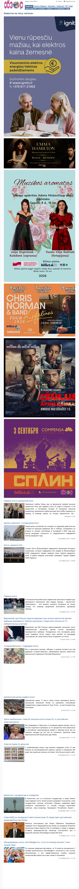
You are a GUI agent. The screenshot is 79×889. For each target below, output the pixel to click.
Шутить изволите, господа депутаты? (21, 523)
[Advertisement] (39, 578)
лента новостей (31, 9)
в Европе (49, 9)
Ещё (70, 6)
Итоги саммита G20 (13, 545)
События (60, 6)
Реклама (51, 6)
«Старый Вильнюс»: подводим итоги (21, 646)
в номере (41, 9)
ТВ (66, 6)
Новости (29, 6)
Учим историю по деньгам (16, 744)
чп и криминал (59, 9)
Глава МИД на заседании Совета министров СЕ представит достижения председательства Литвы (38, 818)
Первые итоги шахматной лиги (18, 500)
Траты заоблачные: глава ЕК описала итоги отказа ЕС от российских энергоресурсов (36, 720)
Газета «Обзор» (40, 6)
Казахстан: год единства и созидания (21, 795)
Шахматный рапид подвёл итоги (19, 697)
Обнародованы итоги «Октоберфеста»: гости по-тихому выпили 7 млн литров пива (37, 843)
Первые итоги (10, 596)
